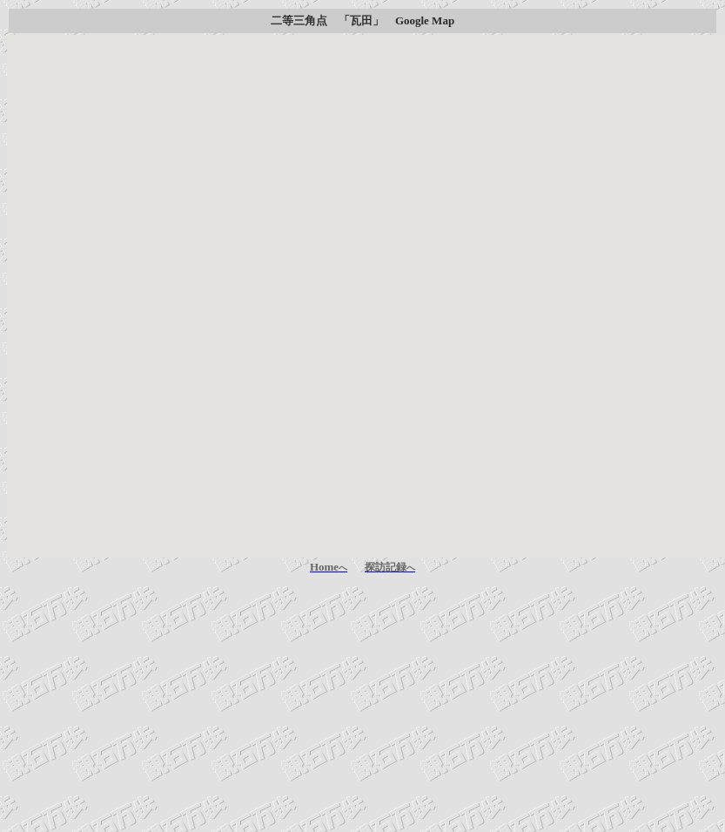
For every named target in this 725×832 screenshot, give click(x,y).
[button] (366, 280)
